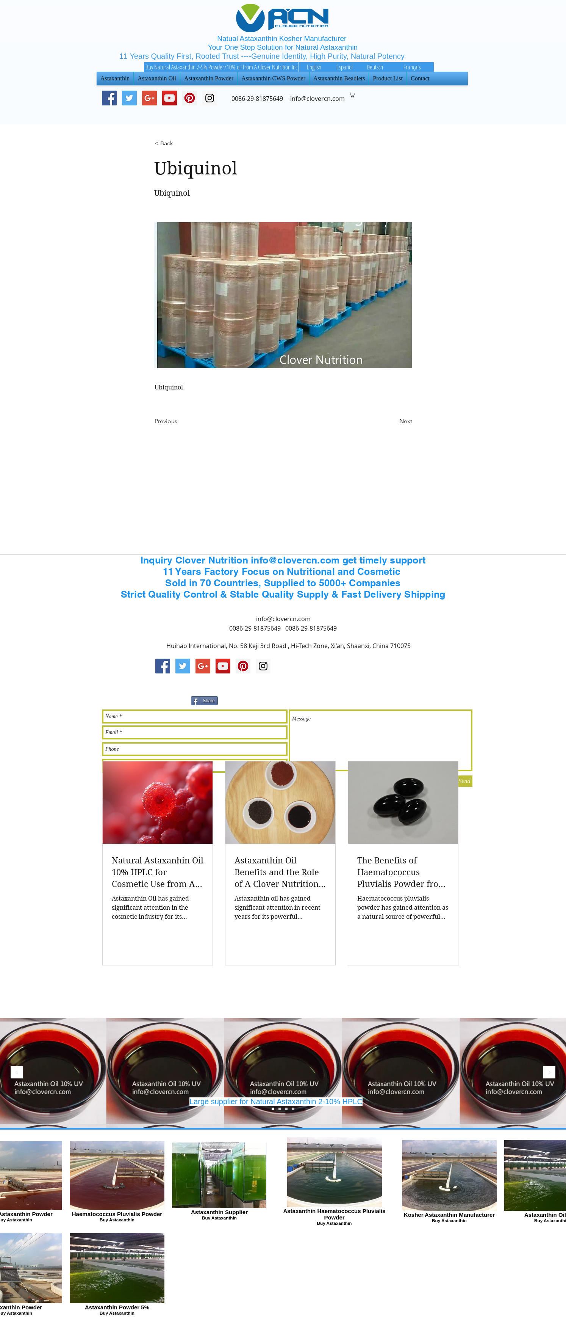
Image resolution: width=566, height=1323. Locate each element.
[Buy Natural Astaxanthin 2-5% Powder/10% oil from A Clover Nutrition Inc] (221, 67)
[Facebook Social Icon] (109, 98)
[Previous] (180, 421)
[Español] (344, 67)
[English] (314, 67)
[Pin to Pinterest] (311, 699)
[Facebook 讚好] (391, 699)
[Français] (412, 67)
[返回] (17, 1073)
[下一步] (549, 1073)
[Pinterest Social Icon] (189, 98)
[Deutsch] (375, 67)
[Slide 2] (279, 1109)
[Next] (393, 421)
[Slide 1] (286, 1109)
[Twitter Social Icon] (129, 98)
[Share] (204, 700)
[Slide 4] (293, 1109)
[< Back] (180, 143)
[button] (352, 95)
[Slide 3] (273, 1109)
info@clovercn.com (283, 619)
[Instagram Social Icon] (263, 666)
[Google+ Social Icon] (149, 98)
